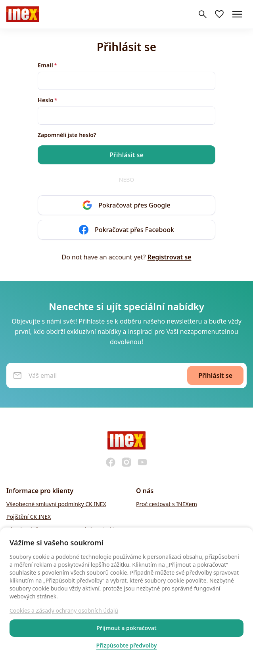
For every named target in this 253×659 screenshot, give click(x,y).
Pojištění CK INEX (28, 516)
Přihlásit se (126, 154)
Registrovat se (170, 257)
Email (45, 65)
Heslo (46, 100)
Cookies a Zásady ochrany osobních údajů (64, 610)
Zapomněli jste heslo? (67, 135)
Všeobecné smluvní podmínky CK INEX (56, 504)
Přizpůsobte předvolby (126, 645)
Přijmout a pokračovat (126, 628)
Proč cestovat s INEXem (166, 504)
